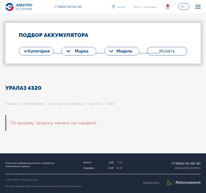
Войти (137, 7)
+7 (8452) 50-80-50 (186, 163)
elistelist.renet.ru (188, 168)
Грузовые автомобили (66, 104)
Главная (11, 104)
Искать (167, 51)
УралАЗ (95, 104)
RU (183, 6)
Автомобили (33, 104)
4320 (110, 104)
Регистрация (149, 7)
